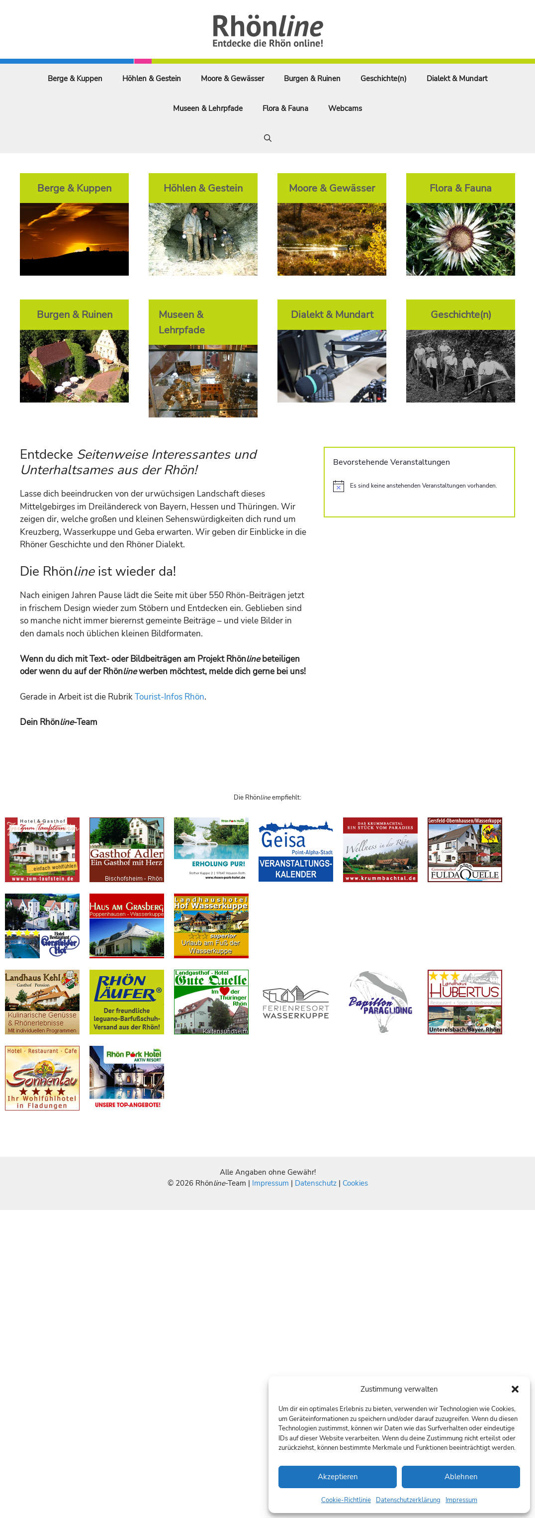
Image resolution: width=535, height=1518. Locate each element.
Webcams (345, 108)
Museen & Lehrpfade (208, 108)
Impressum (461, 1500)
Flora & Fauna (285, 108)
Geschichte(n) (383, 79)
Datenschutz (316, 1183)
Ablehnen (461, 1477)
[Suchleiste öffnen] (267, 138)
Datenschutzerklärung (408, 1500)
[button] (515, 1389)
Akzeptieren (338, 1477)
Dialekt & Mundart (457, 79)
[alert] (419, 486)
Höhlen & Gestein (151, 79)
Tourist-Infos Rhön (169, 697)
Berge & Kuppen (75, 79)
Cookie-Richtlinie (346, 1500)
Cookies (355, 1183)
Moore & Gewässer (232, 79)
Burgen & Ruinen (312, 79)
